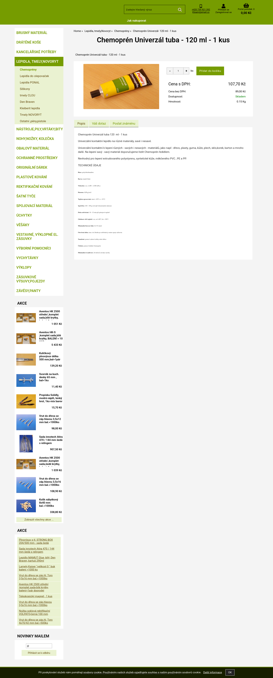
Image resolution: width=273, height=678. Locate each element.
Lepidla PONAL (30, 82)
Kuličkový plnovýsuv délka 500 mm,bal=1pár (50, 356)
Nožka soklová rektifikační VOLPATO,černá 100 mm (34, 612)
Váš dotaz (99, 123)
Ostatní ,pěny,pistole (33, 121)
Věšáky (22, 225)
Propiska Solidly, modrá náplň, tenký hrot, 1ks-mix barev (51, 398)
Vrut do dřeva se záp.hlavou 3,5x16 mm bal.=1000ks (51, 482)
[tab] (81, 123)
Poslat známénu (124, 123)
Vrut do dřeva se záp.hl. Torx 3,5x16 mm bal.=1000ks (36, 577)
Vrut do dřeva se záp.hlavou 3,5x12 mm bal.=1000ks (51, 419)
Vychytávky (27, 258)
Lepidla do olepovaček (34, 76)
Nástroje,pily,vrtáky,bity (39, 129)
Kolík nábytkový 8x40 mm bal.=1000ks (49, 502)
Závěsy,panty (28, 291)
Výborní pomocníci (33, 248)
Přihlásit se (223, 9)
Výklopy (24, 267)
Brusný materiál (31, 33)
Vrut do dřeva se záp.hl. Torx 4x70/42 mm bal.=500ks (36, 621)
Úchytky (24, 215)
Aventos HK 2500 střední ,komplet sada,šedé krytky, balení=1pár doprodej (50, 461)
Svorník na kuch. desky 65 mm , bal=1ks (50, 377)
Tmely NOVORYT (31, 114)
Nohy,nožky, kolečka (35, 139)
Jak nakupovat (136, 20)
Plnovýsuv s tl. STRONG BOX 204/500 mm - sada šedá (36, 541)
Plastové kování (31, 177)
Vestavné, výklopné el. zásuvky (37, 236)
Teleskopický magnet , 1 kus (35, 596)
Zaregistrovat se (223, 12)
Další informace (212, 672)
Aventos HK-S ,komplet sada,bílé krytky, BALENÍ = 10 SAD (51, 336)
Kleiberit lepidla (30, 108)
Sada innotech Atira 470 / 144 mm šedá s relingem (49, 440)
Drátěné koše (28, 42)
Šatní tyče (26, 196)
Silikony (25, 89)
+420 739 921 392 (201, 9)
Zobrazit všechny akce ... (39, 519)
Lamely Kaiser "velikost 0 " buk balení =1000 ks (37, 568)
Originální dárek (31, 167)
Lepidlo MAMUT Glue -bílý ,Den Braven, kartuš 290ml (37, 559)
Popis (81, 123)
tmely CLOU (27, 95)
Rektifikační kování (34, 187)
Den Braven (27, 102)
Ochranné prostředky (37, 158)
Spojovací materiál (34, 206)
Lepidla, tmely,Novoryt (37, 61)
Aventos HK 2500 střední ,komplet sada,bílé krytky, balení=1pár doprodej (50, 315)
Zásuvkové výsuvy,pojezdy (30, 279)
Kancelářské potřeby (36, 52)
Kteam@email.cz (200, 12)
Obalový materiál (32, 148)
